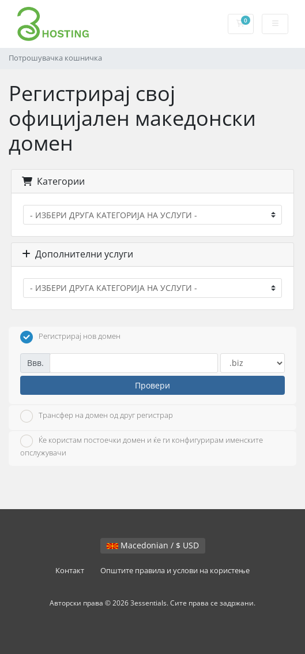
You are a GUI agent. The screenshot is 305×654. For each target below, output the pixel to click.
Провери (152, 385)
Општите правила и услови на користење (175, 570)
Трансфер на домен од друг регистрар (96, 416)
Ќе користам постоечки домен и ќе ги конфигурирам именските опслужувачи (141, 446)
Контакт (69, 570)
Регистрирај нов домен (70, 337)
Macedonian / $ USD (153, 545)
